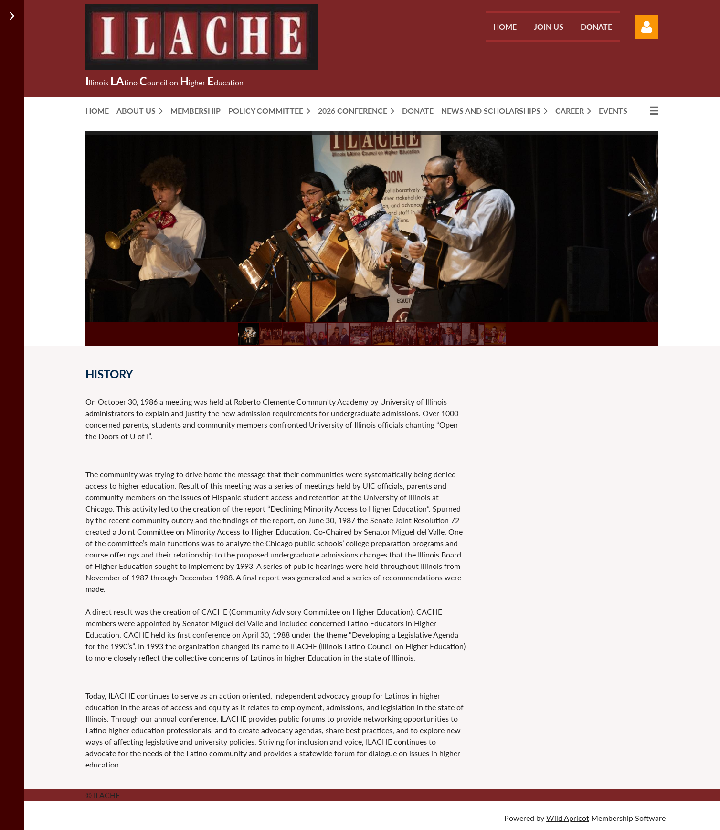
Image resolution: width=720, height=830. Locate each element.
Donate (596, 26)
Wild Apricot (567, 817)
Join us (548, 26)
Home (505, 26)
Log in (646, 27)
